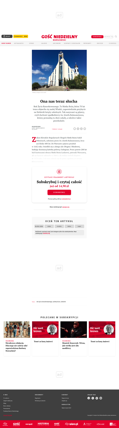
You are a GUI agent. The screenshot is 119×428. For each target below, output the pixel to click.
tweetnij (81, 128)
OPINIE (31, 43)
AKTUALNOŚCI (19, 43)
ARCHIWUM (57, 43)
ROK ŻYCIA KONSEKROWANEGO (44, 302)
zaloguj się (108, 36)
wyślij (85, 128)
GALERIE (44, 43)
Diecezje (100, 43)
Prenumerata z (20, 36)
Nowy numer (6, 43)
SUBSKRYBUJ (97, 36)
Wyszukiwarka (116, 36)
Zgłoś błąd (7, 415)
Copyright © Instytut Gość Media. (95, 415)
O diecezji (112, 43)
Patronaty (87, 43)
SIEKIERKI (63, 302)
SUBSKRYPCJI (66, 199)
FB (78, 128)
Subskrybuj (59, 192)
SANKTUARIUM (56, 302)
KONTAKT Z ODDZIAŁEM (72, 43)
